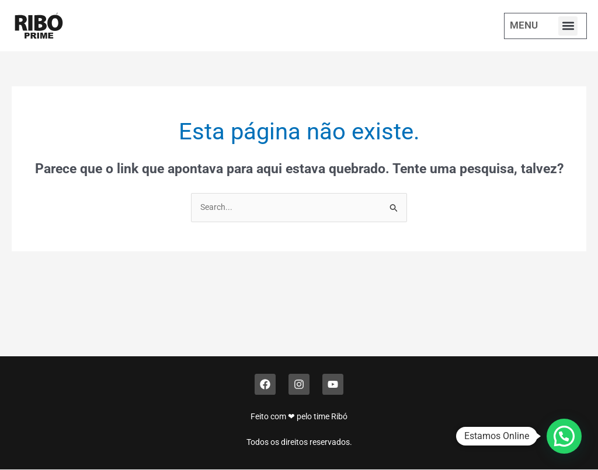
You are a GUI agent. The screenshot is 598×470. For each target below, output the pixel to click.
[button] (568, 26)
